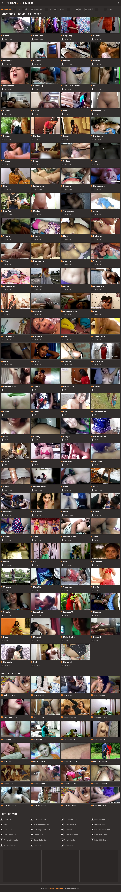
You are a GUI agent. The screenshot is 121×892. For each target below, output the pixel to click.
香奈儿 (88, 9)
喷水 (25, 9)
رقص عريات (37, 9)
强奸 (79, 9)
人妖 (48, 9)
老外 (98, 9)
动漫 (16, 9)
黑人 (70, 9)
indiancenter (19, 3)
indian (108, 9)
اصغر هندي (59, 9)
